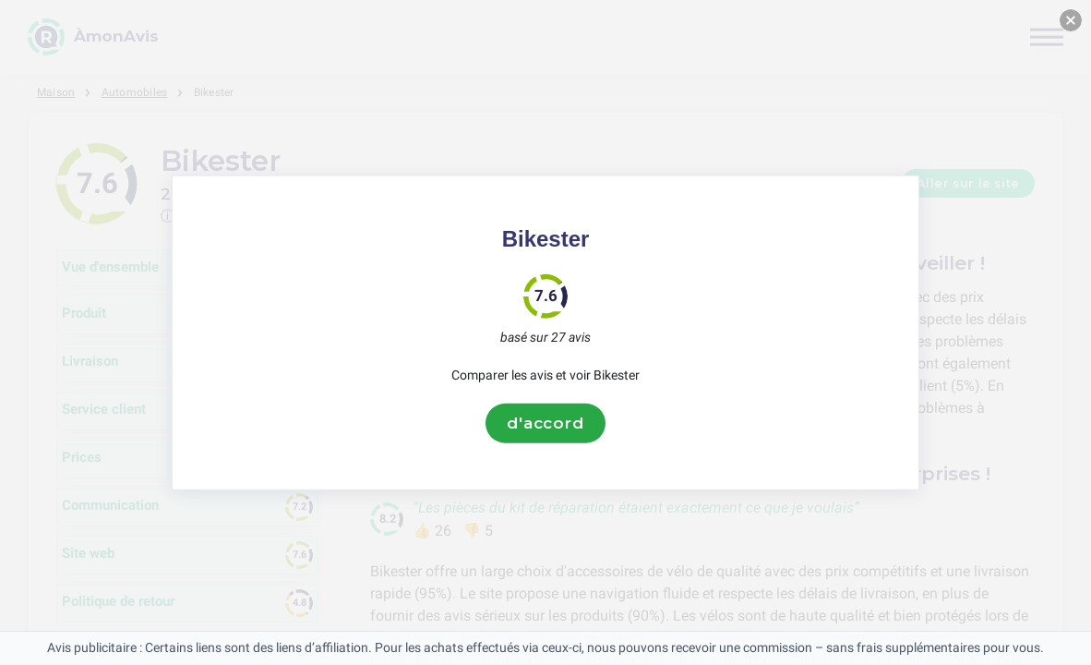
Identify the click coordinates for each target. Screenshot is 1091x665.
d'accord (545, 423)
